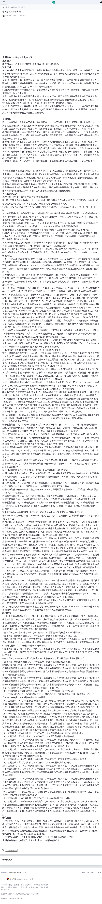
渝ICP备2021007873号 (17, 872)
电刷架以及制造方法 (18, 7)
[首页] (3, 7)
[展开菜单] (4, 2)
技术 (7, 7)
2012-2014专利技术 (11, 850)
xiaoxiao (8, 16)
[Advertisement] (51, 38)
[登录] (101, 2)
